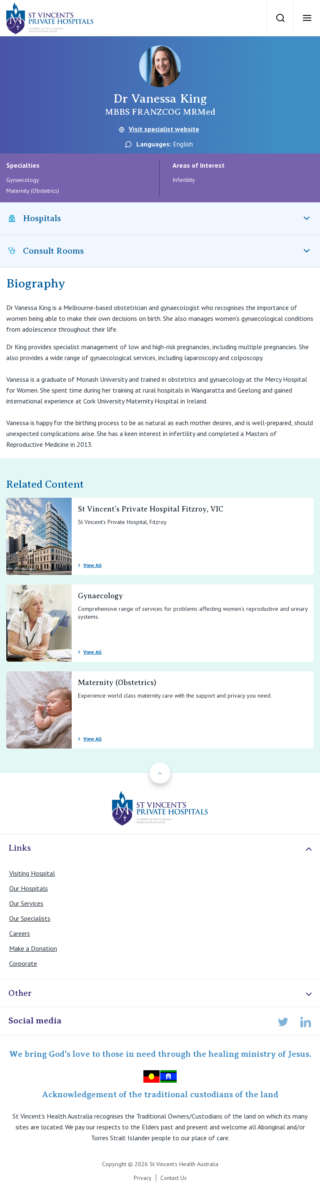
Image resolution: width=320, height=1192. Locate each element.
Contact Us (173, 1178)
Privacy (143, 1178)
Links (161, 848)
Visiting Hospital (32, 873)
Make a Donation (33, 948)
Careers (19, 933)
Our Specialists (29, 918)
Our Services (26, 903)
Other (161, 993)
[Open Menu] (306, 18)
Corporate (23, 963)
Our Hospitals (28, 888)
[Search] (280, 18)
